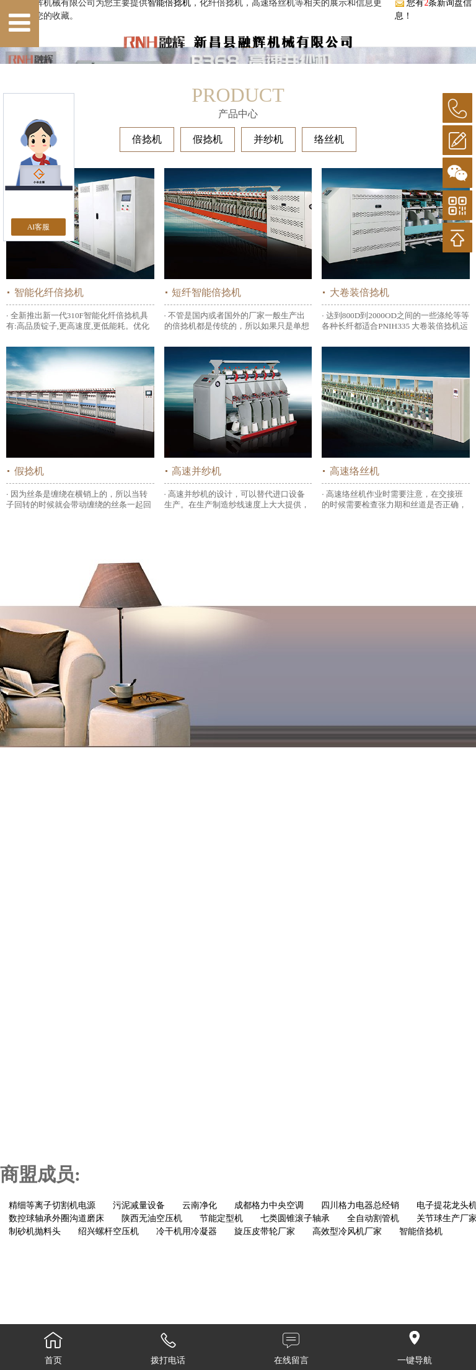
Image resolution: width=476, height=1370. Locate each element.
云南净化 (199, 1312)
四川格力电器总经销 (360, 1312)
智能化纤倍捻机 (49, 399)
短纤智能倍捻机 (206, 399)
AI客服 (38, 227)
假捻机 (208, 246)
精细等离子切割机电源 (52, 1312)
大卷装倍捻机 (359, 399)
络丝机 (329, 246)
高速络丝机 (354, 578)
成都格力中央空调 (269, 1312)
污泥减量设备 (139, 1312)
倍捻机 (147, 246)
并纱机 (268, 246)
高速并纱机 (196, 578)
